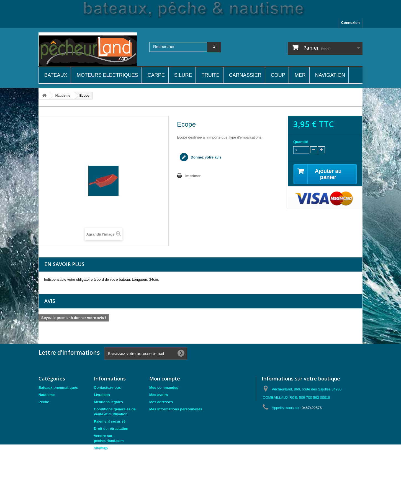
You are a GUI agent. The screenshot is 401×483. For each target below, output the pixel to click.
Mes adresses (161, 402)
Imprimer (193, 176)
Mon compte (164, 378)
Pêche (43, 402)
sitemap (100, 448)
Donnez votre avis (206, 157)
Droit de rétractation (111, 428)
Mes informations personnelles (175, 409)
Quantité (300, 142)
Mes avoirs (158, 395)
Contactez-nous (107, 387)
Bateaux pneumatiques (58, 387)
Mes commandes (163, 387)
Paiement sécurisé (109, 421)
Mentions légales (108, 402)
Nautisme (46, 395)
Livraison (102, 395)
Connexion (350, 23)
